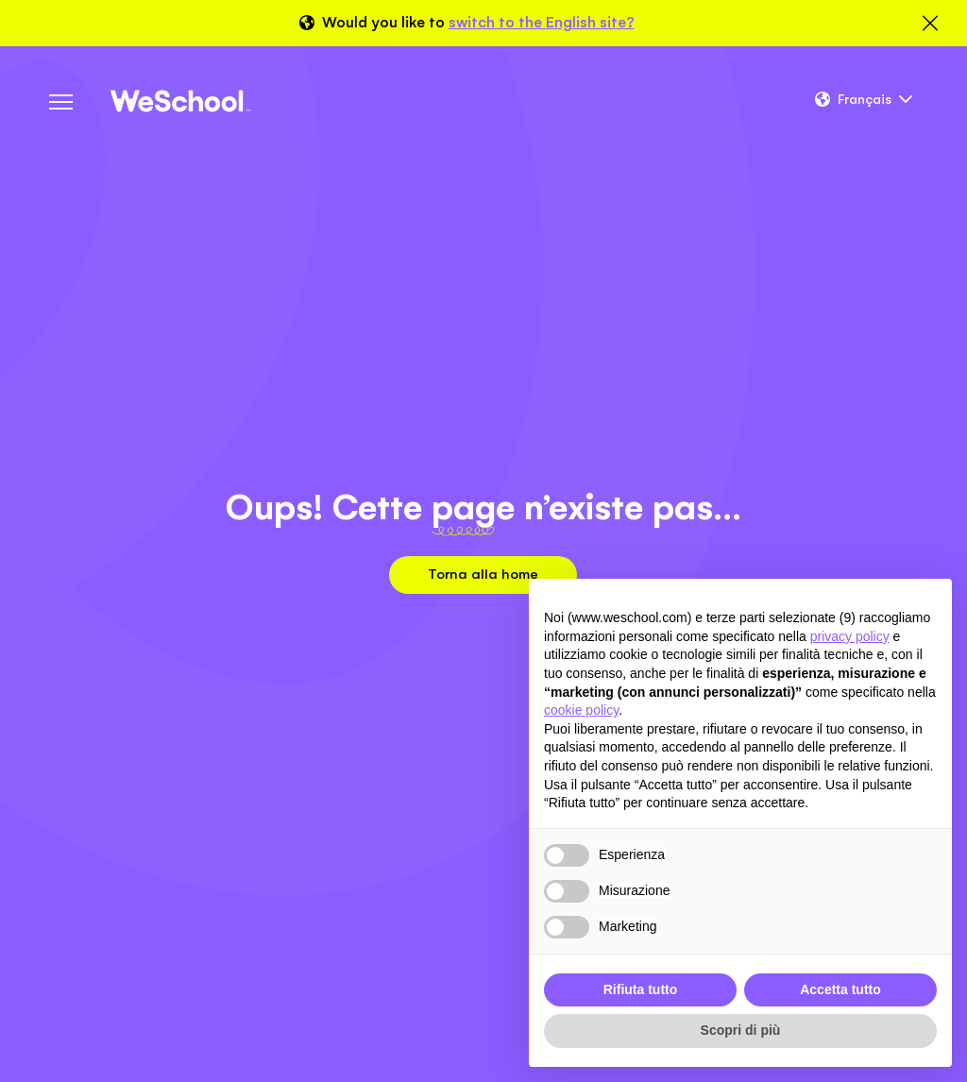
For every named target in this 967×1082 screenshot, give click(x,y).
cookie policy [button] (581, 710)
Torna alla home (483, 574)
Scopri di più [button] (741, 1030)
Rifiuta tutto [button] (640, 989)
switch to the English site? (542, 22)
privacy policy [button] (850, 636)
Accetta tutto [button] (840, 989)
